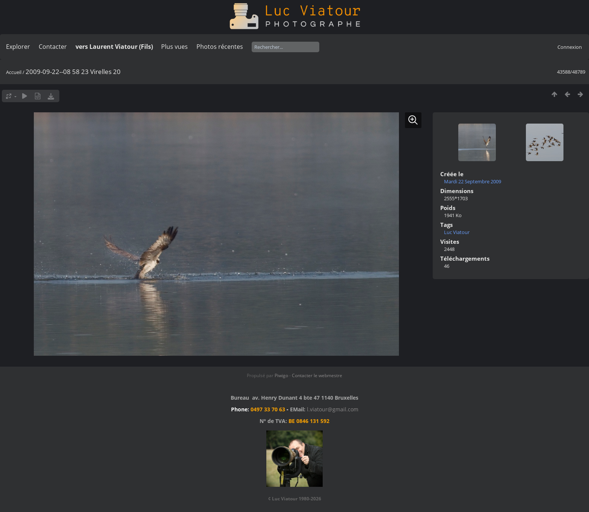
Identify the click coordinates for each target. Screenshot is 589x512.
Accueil (13, 72)
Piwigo (281, 375)
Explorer (18, 46)
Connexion (569, 47)
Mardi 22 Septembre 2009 (472, 181)
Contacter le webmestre (317, 375)
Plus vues (174, 46)
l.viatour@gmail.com (332, 409)
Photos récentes (219, 46)
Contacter (53, 46)
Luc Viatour (457, 232)
